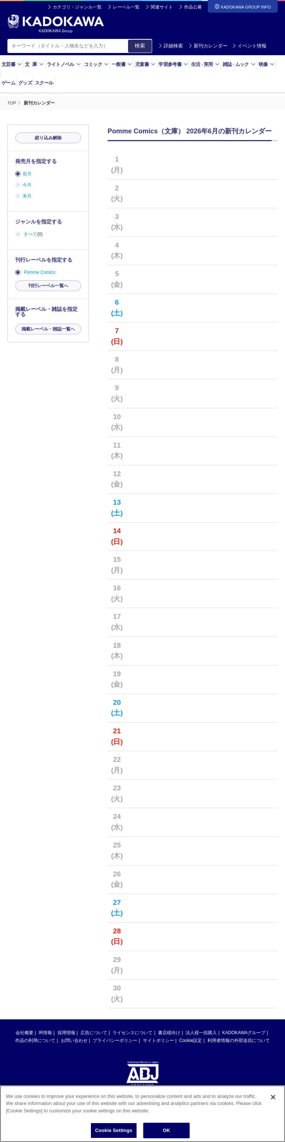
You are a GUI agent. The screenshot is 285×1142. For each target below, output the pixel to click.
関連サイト (162, 7)
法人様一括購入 (201, 1032)
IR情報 (45, 1032)
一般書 (122, 64)
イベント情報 (249, 46)
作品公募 (193, 7)
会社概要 (24, 1032)
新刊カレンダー (208, 46)
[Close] (273, 1104)
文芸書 (11, 64)
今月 (27, 184)
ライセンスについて (132, 1032)
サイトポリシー (158, 1040)
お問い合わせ (74, 1040)
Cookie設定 (190, 1040)
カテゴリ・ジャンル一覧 (77, 7)
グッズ (25, 83)
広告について (94, 1032)
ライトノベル (64, 64)
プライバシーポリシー (115, 1040)
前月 (27, 173)
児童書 (145, 64)
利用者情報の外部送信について (238, 1040)
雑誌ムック (239, 64)
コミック (96, 64)
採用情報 (66, 1032)
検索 (140, 46)
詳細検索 (170, 46)
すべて (30, 234)
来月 (27, 196)
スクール (44, 83)
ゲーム (8, 83)
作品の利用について (35, 1040)
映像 (267, 64)
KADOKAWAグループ (243, 1032)
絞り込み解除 (48, 137)
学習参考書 (173, 64)
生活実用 (205, 64)
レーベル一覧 (126, 7)
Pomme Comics (39, 272)
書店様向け (169, 1032)
